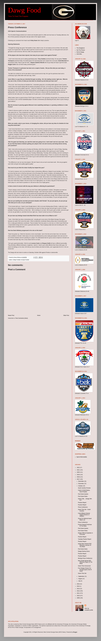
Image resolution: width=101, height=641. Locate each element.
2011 (78, 593)
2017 (78, 479)
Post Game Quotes (83, 494)
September (81, 576)
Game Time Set (82, 573)
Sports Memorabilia (81, 457)
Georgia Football (25, 259)
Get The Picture (80, 50)
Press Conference (83, 507)
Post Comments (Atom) (21, 318)
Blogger (75, 632)
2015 (78, 584)
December (81, 481)
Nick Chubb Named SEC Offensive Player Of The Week (85, 562)
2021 (78, 470)
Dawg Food (24, 10)
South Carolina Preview (84, 488)
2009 (78, 598)
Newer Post (11, 315)
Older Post (66, 315)
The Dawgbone (80, 48)
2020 (78, 472)
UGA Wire (79, 54)
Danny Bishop (17, 257)
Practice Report (82, 502)
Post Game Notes (83, 496)
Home (38, 315)
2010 (78, 595)
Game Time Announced (84, 566)
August (80, 578)
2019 (78, 474)
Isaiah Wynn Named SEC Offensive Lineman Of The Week (85, 545)
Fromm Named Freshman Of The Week (85, 525)
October (80, 486)
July (79, 581)
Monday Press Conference (85, 558)
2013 (78, 588)
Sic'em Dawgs (80, 52)
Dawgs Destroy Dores (84, 551)
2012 (78, 591)
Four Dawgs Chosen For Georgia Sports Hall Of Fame (85, 569)
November (81, 483)
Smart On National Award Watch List (85, 519)
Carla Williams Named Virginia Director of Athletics (84, 515)
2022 (78, 467)
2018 (78, 477)
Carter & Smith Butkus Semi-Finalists (84, 491)
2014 (78, 586)
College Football (16, 259)
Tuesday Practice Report (84, 539)
